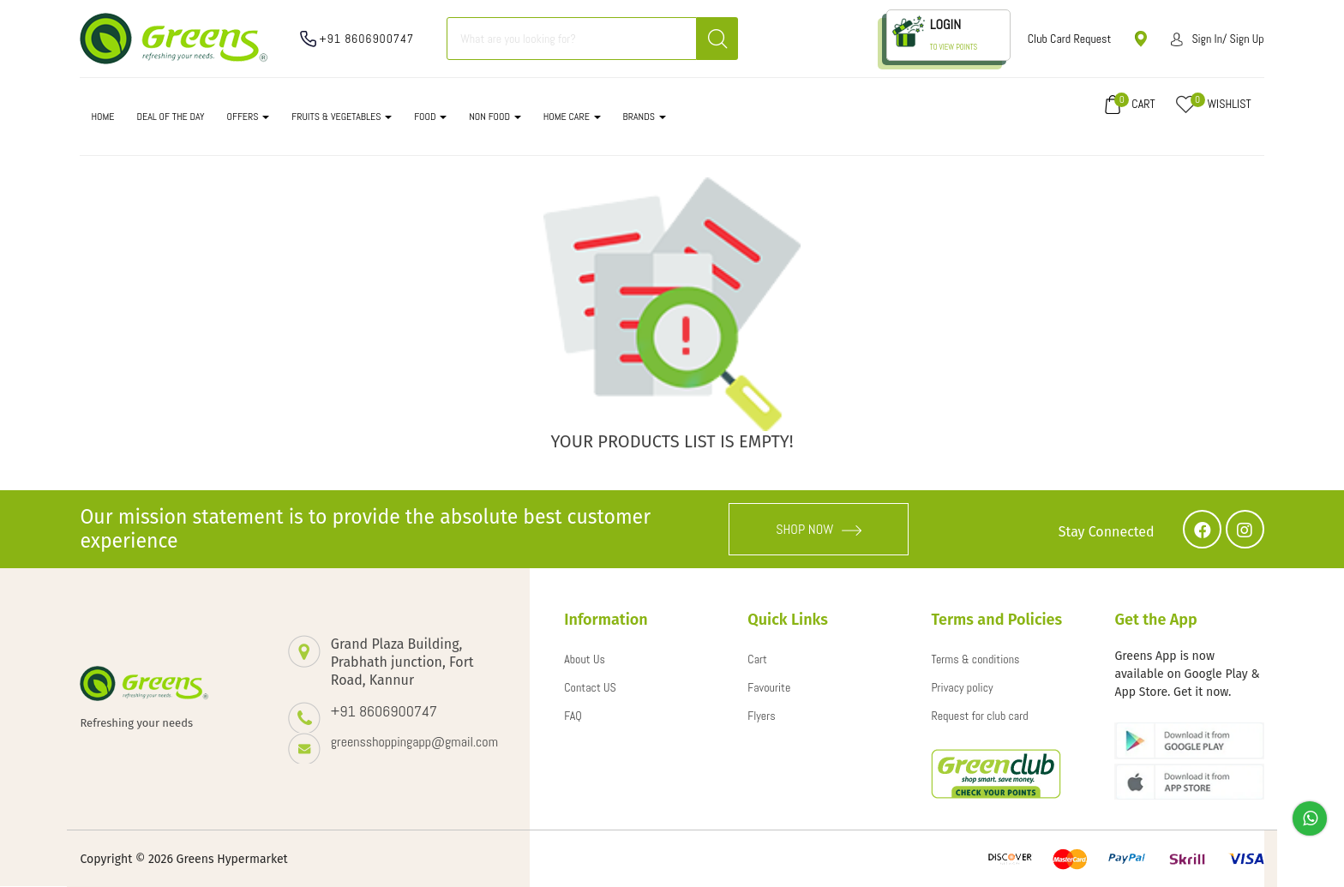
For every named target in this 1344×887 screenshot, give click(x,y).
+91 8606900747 (366, 38)
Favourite (768, 687)
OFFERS (248, 116)
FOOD (430, 116)
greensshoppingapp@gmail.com (413, 742)
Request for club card (979, 715)
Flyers (761, 715)
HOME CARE (572, 116)
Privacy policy (962, 687)
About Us (584, 659)
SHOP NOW (818, 529)
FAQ (573, 715)
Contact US (589, 687)
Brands (644, 116)
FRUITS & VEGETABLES (341, 116)
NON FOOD (495, 116)
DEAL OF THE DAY (170, 116)
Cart (757, 659)
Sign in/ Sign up (1217, 38)
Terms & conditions (975, 659)
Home (102, 116)
